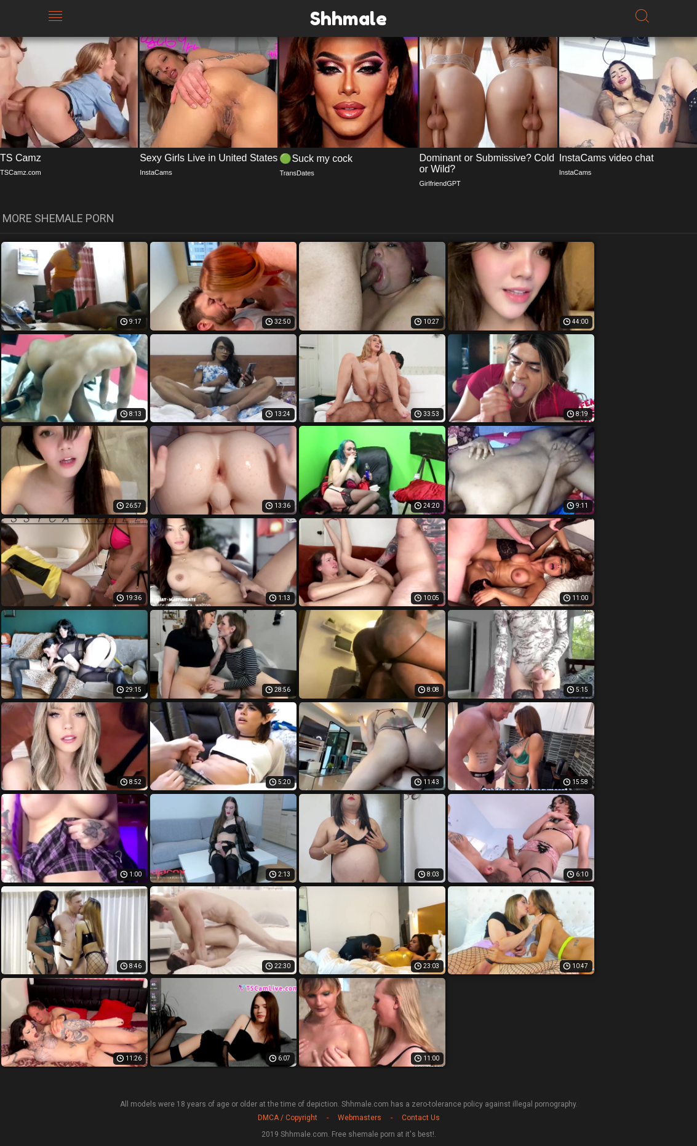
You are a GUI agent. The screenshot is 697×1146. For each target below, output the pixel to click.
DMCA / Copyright (287, 1117)
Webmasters (359, 1117)
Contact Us (421, 1117)
